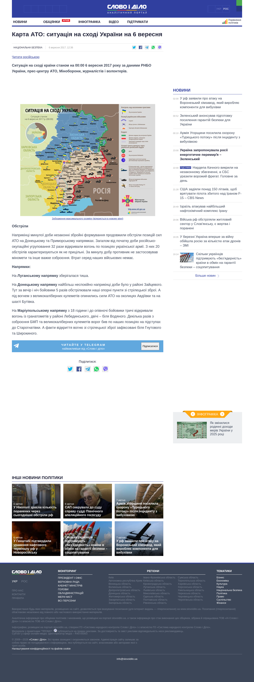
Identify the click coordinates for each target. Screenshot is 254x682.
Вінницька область (120, 583)
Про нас (18, 590)
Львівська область (154, 590)
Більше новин (207, 275)
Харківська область (189, 583)
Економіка (222, 580)
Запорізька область (120, 602)
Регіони (153, 571)
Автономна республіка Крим (125, 580)
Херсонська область (190, 586)
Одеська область (153, 596)
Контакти (18, 594)
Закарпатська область (122, 599)
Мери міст (65, 596)
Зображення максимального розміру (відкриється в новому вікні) (87, 218)
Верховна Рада (69, 581)
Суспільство (223, 599)
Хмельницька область (191, 590)
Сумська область (188, 577)
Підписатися (150, 346)
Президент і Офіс (70, 577)
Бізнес (220, 577)
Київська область (153, 580)
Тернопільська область (191, 580)
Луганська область (154, 586)
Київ (111, 577)
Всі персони (67, 600)
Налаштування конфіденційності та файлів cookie (41, 648)
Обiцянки (56, 21)
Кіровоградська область (157, 583)
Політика (221, 593)
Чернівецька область (190, 596)
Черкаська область (189, 593)
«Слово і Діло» (37, 639)
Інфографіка (89, 22)
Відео (114, 22)
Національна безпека (27, 47)
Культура (221, 583)
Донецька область (119, 593)
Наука (220, 586)
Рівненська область (155, 602)
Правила (18, 598)
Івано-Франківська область (159, 577)
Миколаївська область (156, 593)
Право (220, 596)
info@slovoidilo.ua (127, 658)
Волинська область (120, 586)
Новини (21, 22)
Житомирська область (122, 596)
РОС (226, 8)
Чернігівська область (190, 599)
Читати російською (25, 57)
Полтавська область (155, 599)
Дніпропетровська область (124, 590)
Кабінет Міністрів (70, 585)
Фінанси (221, 602)
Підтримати (137, 22)
